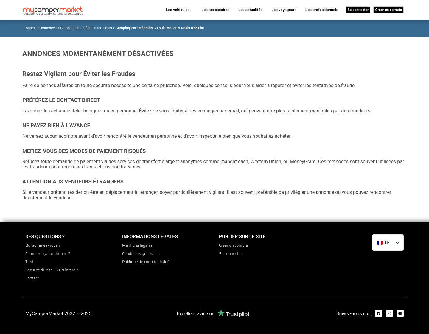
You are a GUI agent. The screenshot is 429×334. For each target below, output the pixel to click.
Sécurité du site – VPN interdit (51, 267)
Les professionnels (321, 9)
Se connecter (230, 253)
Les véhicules (177, 9)
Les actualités (250, 9)
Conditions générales (140, 253)
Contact (32, 275)
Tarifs (30, 260)
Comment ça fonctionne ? (47, 253)
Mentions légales (137, 245)
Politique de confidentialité (146, 260)
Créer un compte (233, 245)
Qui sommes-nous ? (42, 245)
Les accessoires (215, 9)
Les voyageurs (283, 9)
